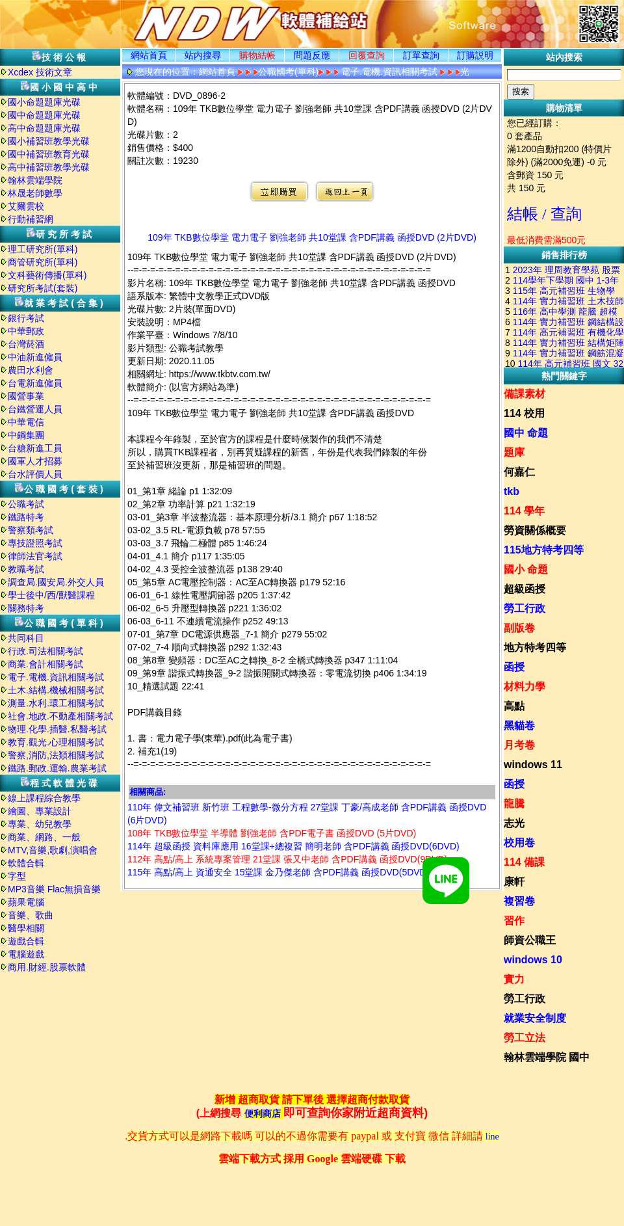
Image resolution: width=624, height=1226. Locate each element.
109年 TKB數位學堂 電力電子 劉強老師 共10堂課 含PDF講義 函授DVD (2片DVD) (312, 237)
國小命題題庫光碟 (44, 102)
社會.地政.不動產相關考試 (60, 716)
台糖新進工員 (35, 448)
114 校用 (524, 413)
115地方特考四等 (544, 549)
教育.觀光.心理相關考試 (56, 742)
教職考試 (26, 569)
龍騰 (514, 803)
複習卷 (519, 901)
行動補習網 (30, 219)
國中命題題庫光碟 (44, 115)
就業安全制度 (535, 1018)
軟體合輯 (26, 863)
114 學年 (524, 510)
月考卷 (519, 745)
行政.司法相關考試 (45, 651)
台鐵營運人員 (35, 409)
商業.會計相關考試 (45, 664)
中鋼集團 (26, 435)
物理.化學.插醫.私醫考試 (57, 729)
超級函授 (524, 588)
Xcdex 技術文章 (40, 72)
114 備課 (524, 862)
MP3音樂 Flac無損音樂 (54, 889)
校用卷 (519, 842)
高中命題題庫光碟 (44, 128)
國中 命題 (526, 432)
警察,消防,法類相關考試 (56, 755)
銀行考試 (26, 318)
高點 (514, 706)
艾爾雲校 (26, 206)
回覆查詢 (366, 55)
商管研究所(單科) (42, 262)
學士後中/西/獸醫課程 (51, 595)
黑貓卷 (519, 725)
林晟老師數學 (35, 193)
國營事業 (26, 396)
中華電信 (26, 422)
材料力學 (524, 686)
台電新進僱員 (35, 383)
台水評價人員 (35, 474)
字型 (17, 876)
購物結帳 (257, 55)
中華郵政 (26, 331)
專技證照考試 (35, 543)
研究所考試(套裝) (42, 288)
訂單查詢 (421, 55)
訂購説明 (475, 55)
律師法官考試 (35, 556)
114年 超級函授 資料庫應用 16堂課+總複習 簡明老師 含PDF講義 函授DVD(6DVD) (293, 846)
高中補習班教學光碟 (49, 167)
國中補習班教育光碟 (49, 154)
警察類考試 (30, 530)
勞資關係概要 (535, 530)
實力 (514, 979)
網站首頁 (149, 55)
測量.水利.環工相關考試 (56, 703)
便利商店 (262, 1114)
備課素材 (524, 393)
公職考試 (26, 504)
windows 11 (533, 764)
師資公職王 (530, 940)
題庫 (514, 452)
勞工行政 (524, 608)
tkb (511, 491)
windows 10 (533, 959)
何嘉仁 (519, 471)
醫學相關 (26, 928)
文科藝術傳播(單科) (47, 275)
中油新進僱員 (35, 357)
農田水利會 (30, 370)
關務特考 (26, 608)
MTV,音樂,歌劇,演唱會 (53, 850)
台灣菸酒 (26, 344)
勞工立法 (524, 1037)
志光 (514, 823)
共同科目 (26, 638)
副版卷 (519, 627)
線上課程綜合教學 (44, 798)
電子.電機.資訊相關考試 (56, 677)
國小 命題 (526, 569)
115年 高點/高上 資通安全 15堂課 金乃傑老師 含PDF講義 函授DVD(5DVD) (278, 872)
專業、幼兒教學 (40, 824)
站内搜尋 (203, 55)
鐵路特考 (26, 517)
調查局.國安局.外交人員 (56, 582)
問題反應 (312, 55)
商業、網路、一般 (44, 837)
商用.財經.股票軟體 (47, 967)
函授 (514, 667)
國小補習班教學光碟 (49, 141)
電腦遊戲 (26, 954)
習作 (514, 920)
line (492, 1136)
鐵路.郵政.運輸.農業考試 (57, 768)
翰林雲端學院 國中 (547, 1057)
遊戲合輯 (26, 941)
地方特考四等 (535, 647)
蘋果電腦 (26, 902)
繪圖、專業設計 (40, 811)
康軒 (514, 881)
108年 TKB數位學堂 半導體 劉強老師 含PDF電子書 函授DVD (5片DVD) (271, 833)
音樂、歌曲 (30, 915)
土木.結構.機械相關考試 (56, 690)
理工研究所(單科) (42, 249)
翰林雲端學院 (35, 180)
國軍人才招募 (35, 461)
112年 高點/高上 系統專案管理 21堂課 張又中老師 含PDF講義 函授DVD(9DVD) (287, 859)
